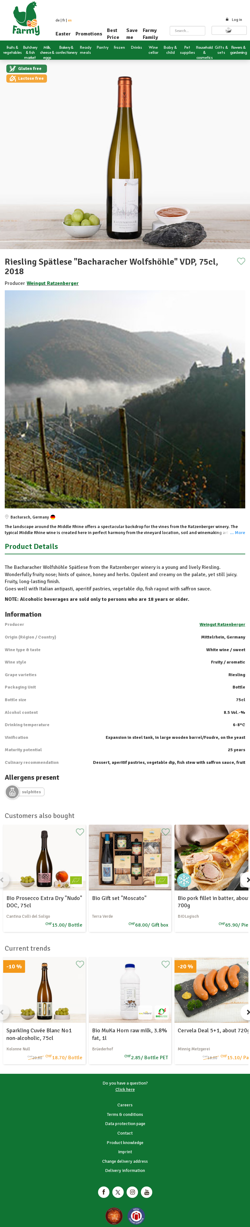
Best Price (113, 34)
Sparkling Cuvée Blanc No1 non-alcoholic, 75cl (39, 1034)
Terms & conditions (125, 1114)
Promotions (89, 34)
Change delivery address (125, 1161)
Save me (132, 34)
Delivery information (125, 1170)
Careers (125, 1105)
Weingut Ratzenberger (53, 283)
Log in (233, 19)
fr (63, 20)
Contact (125, 1133)
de (58, 20)
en (70, 20)
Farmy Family (150, 34)
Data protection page (125, 1123)
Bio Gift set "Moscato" (119, 898)
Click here (125, 1089)
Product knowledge (125, 1142)
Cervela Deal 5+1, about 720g (214, 1030)
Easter (63, 34)
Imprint (125, 1152)
